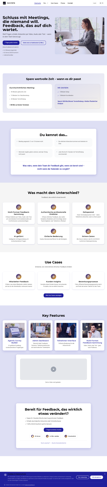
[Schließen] (105, 474)
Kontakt (70, 3)
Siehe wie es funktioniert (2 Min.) (33, 43)
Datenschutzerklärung (30, 484)
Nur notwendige (82, 477)
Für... (46, 3)
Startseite (37, 3)
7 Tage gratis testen (11, 42)
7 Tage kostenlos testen (53, 430)
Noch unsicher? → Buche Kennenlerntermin (53, 443)
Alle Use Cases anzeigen (53, 295)
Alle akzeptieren (96, 477)
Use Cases (54, 3)
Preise (63, 3)
